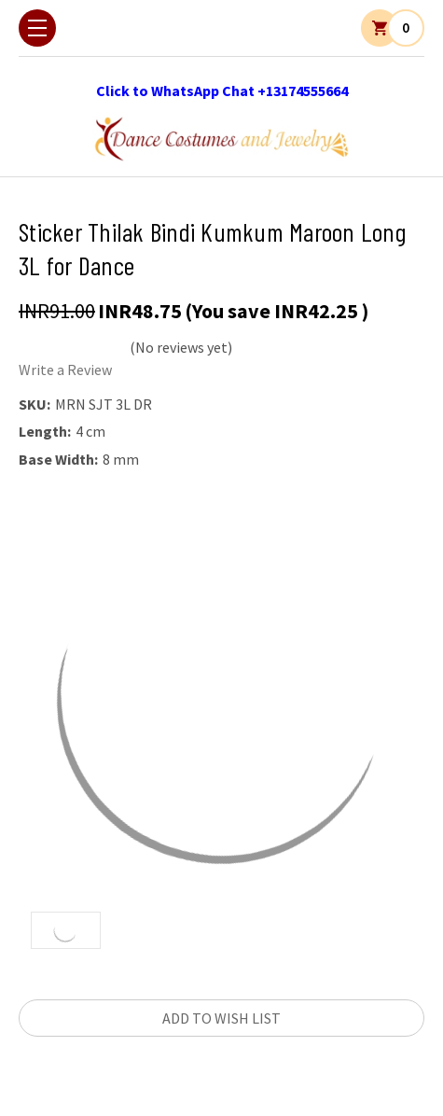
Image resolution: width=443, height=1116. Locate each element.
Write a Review (65, 369)
